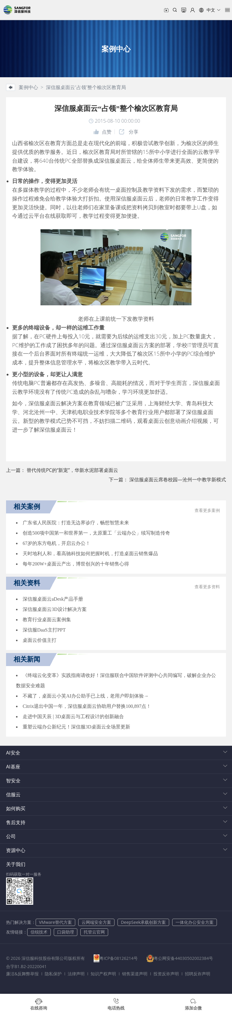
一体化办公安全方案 (195, 922)
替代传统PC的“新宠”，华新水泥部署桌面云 (72, 470)
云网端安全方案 (96, 922)
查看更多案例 (207, 510)
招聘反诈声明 (197, 974)
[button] (210, 10)
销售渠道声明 (134, 974)
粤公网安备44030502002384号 (42, 966)
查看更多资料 (207, 587)
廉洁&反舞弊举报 (22, 974)
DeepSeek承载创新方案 (143, 922)
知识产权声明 (103, 974)
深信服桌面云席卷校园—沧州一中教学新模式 (177, 479)
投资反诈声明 (166, 974)
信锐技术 (39, 932)
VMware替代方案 (55, 922)
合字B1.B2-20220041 (103, 966)
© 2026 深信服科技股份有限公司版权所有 (45, 958)
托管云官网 (94, 932)
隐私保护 (53, 974)
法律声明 (76, 974)
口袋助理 (65, 932)
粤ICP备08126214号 (120, 958)
